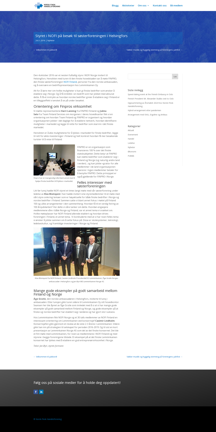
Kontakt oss (160, 6)
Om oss (142, 6)
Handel (131, 138)
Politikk (131, 156)
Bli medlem (176, 6)
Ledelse (131, 143)
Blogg (115, 6)
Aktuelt (131, 130)
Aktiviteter (128, 6)
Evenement (133, 134)
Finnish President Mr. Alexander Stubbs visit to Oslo (151, 98)
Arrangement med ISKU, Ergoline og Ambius (147, 114)
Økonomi (132, 151)
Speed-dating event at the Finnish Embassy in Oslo (150, 94)
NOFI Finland (70, 81)
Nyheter (51, 40)
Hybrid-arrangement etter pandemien (144, 110)
